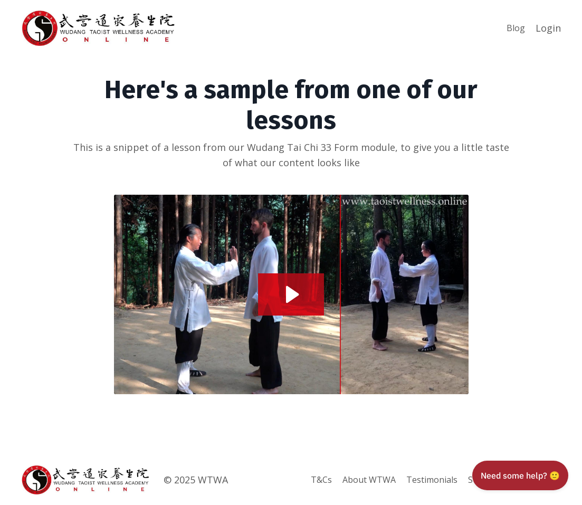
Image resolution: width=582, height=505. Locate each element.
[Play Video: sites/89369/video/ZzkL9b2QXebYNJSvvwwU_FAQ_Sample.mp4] (291, 294)
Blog (516, 28)
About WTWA (369, 479)
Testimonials (431, 479)
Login (548, 28)
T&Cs (321, 479)
